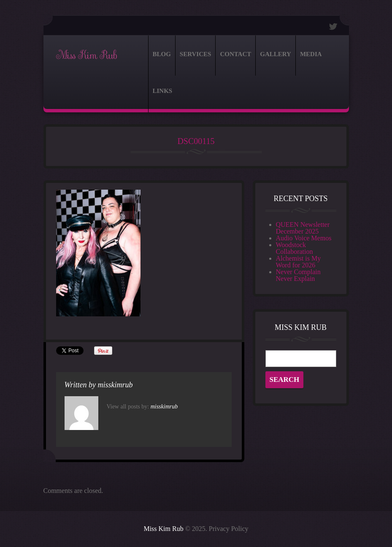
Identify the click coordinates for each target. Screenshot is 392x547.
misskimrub (115, 385)
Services (195, 54)
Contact (235, 54)
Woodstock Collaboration (294, 248)
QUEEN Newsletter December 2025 (303, 228)
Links (163, 90)
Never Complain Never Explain (298, 275)
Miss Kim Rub (86, 55)
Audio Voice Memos (304, 238)
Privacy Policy (229, 528)
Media (311, 54)
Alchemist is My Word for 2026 (298, 262)
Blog (162, 54)
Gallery (275, 54)
